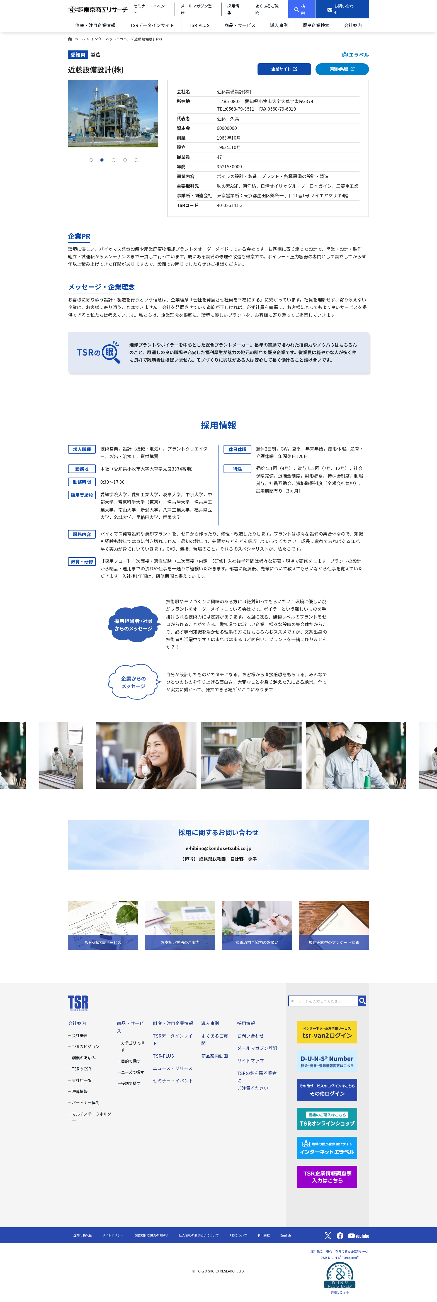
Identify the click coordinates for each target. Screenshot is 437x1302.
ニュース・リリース (172, 1068)
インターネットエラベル (110, 39)
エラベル (355, 54)
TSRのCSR (81, 1069)
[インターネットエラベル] (327, 1147)
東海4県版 (342, 69)
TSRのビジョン (85, 1046)
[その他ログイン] (327, 1089)
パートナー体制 (85, 1102)
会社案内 (353, 25)
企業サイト (284, 69)
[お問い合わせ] (342, 9)
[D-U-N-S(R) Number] (327, 1060)
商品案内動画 (214, 1055)
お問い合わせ (250, 1035)
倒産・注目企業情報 (95, 25)
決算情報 (80, 1091)
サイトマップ (250, 1060)
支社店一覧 (81, 1080)
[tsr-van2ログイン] (327, 1031)
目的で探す (130, 1061)
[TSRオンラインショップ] (327, 1118)
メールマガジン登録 (257, 1048)
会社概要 (80, 1035)
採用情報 (246, 1023)
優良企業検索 (316, 25)
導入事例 (279, 25)
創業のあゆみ (83, 1057)
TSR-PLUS (199, 25)
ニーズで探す (132, 1072)
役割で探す (130, 1083)
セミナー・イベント (173, 1080)
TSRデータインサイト (152, 25)
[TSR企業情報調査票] (327, 1176)
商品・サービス (240, 25)
